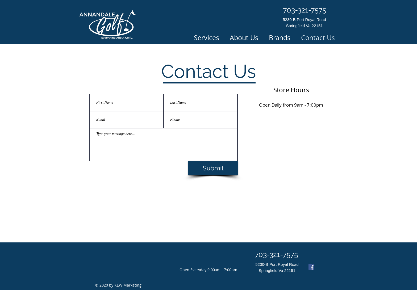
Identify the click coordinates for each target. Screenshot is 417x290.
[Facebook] (311, 267)
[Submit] (213, 168)
